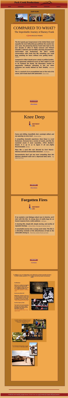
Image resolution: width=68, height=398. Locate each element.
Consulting (47, 6)
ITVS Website (34, 262)
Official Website (34, 104)
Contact (58, 6)
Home (9, 6)
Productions (34, 6)
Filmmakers (21, 6)
